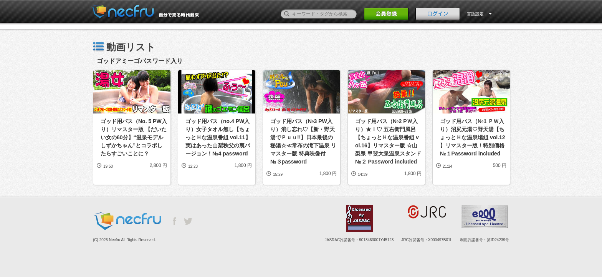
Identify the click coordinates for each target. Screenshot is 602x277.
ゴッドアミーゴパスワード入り (140, 61)
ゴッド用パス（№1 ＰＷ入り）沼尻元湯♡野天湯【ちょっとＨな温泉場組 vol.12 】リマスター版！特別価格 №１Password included (473, 137)
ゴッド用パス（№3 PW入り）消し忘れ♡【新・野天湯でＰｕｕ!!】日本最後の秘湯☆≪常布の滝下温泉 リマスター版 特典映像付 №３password (303, 141)
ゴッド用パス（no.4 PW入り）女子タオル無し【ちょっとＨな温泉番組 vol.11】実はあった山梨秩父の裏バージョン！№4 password (218, 137)
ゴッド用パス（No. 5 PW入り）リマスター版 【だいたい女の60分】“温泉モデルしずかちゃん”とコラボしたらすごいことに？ (134, 137)
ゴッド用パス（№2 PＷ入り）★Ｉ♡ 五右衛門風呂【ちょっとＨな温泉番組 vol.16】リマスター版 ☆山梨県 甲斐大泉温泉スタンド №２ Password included (388, 141)
